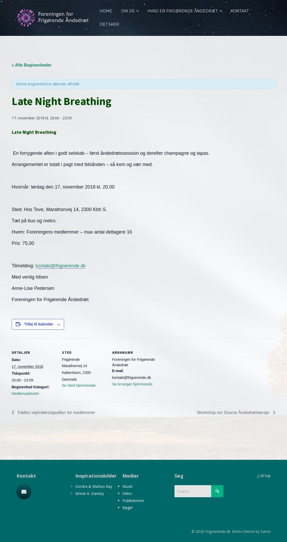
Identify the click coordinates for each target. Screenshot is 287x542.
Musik (127, 486)
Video (127, 493)
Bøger (127, 507)
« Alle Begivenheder (32, 65)
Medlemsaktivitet (25, 393)
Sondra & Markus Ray (93, 486)
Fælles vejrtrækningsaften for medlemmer (56, 412)
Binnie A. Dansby (89, 493)
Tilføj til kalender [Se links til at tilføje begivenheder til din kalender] (38, 324)
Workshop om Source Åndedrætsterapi (234, 412)
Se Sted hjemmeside (79, 385)
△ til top (264, 475)
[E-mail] (23, 491)
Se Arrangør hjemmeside (132, 384)
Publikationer (133, 500)
